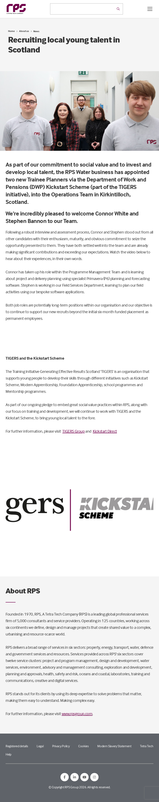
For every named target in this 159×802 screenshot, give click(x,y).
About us (24, 31)
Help (8, 754)
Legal (40, 746)
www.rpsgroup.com (77, 713)
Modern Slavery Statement (114, 746)
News (36, 31)
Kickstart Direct (105, 431)
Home (11, 31)
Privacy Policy (61, 746)
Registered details (17, 746)
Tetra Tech (146, 746)
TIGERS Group (73, 431)
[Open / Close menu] (149, 9)
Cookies (83, 746)
